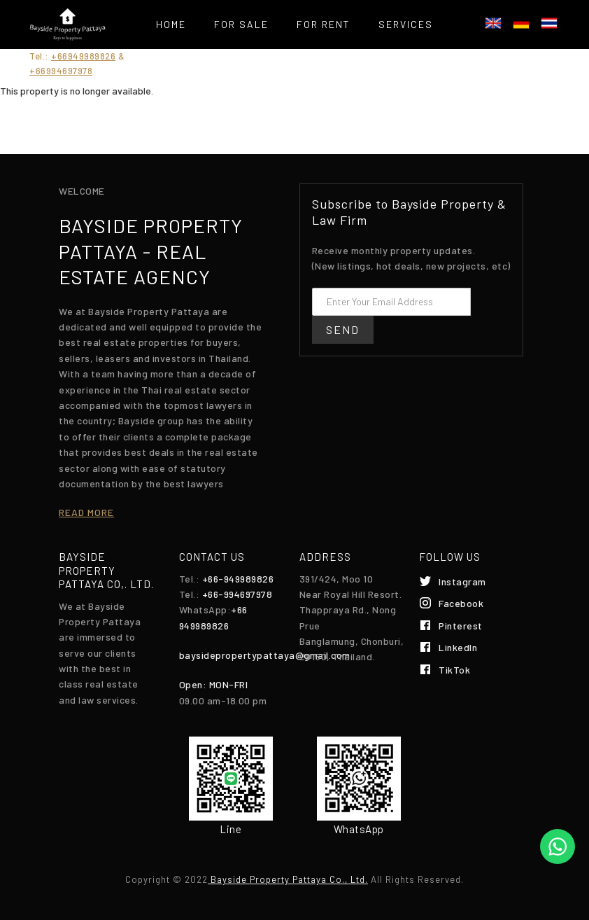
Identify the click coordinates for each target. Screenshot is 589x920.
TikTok (454, 670)
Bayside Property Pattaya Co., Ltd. (288, 879)
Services (405, 24)
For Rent (323, 24)
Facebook (461, 603)
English (493, 23)
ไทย (549, 23)
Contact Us (367, 59)
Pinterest (461, 626)
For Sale (241, 24)
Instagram (462, 581)
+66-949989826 (238, 579)
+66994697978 (60, 70)
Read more (86, 512)
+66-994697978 (237, 594)
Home (171, 24)
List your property (245, 59)
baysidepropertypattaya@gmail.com (264, 655)
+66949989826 (83, 56)
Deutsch (521, 23)
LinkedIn (458, 647)
